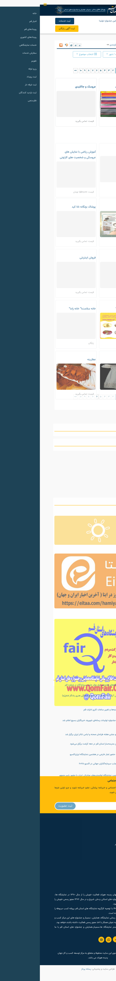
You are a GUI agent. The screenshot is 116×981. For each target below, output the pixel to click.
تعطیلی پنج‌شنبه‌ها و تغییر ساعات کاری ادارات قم (66, 761)
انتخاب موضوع (48, 54)
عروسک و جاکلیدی (45, 87)
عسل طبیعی (92, 175)
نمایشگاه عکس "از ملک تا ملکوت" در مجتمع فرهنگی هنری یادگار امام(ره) (55, 747)
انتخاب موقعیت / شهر (82, 54)
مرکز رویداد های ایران (87, 836)
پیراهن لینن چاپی (89, 380)
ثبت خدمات (25, 21)
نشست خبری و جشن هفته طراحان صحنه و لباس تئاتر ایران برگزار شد (57, 786)
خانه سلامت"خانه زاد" (87, 330)
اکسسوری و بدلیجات (88, 228)
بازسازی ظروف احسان (87, 87)
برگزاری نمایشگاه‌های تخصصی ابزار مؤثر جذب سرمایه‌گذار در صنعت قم (57, 736)
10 (41, 70)
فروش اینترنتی (48, 279)
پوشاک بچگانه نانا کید (44, 228)
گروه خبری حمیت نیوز (86, 842)
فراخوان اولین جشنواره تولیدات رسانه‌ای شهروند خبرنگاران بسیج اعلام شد (56, 772)
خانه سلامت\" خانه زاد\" (42, 330)
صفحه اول (93, 45)
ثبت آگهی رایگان (27, 29)
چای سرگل (93, 279)
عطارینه (51, 380)
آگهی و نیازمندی (77, 45)
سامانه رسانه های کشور (86, 854)
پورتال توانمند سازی (88, 848)
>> (35, 70)
